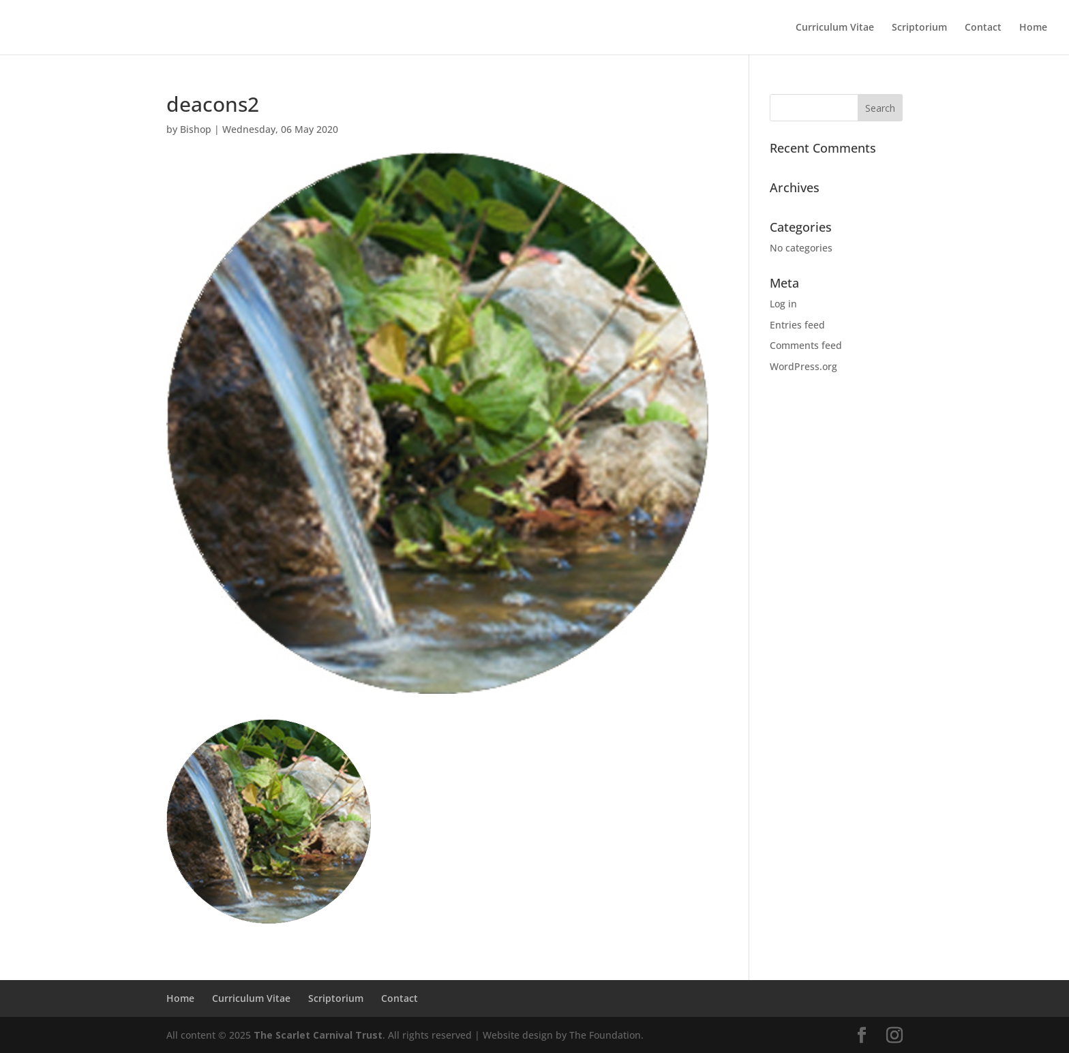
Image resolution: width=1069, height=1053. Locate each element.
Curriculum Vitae (835, 27)
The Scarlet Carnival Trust (318, 1034)
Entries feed (797, 324)
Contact (983, 27)
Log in (783, 303)
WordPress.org (803, 366)
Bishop (195, 129)
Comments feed (806, 345)
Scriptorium (919, 27)
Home (1033, 27)
